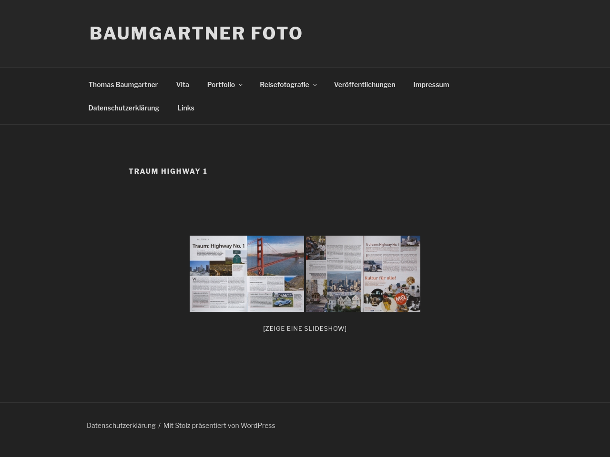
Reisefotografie (289, 84)
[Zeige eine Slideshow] (305, 328)
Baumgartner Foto (197, 33)
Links (185, 108)
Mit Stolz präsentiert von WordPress (219, 425)
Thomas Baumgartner (123, 84)
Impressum (431, 84)
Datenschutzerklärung (124, 108)
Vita (182, 84)
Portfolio (225, 84)
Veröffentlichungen (365, 84)
